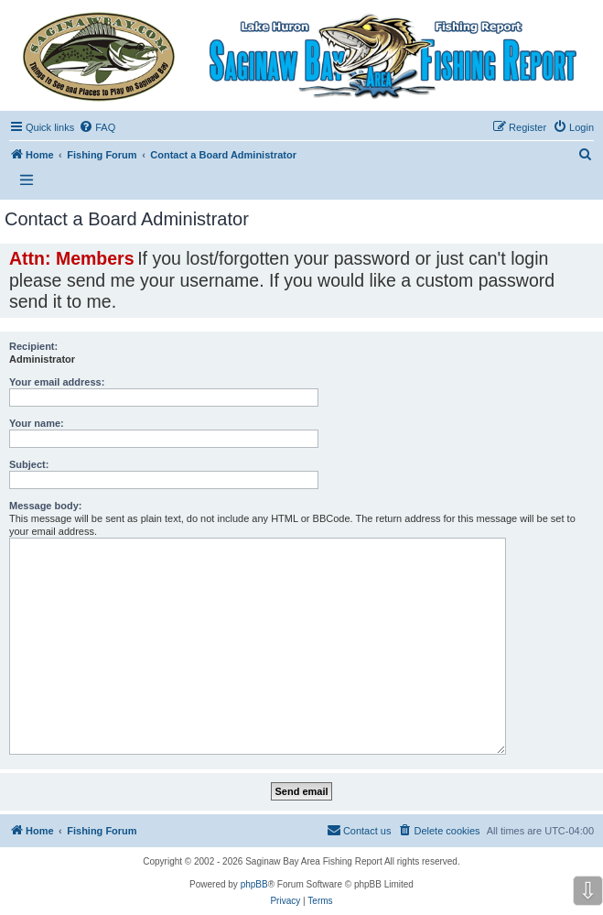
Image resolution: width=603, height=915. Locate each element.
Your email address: (56, 381)
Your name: (36, 423)
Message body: (45, 505)
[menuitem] (97, 127)
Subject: (28, 464)
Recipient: (33, 346)
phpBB (254, 884)
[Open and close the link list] (26, 181)
